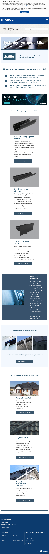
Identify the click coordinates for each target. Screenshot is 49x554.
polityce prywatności (29, 5)
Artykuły (15, 535)
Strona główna (30, 29)
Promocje (3, 538)
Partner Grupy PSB (36, 551)
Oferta (36, 29)
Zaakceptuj (24, 12)
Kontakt (15, 538)
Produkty (3, 540)
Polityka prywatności (18, 540)
